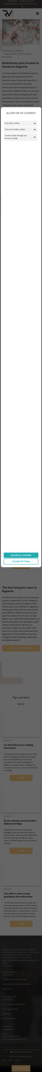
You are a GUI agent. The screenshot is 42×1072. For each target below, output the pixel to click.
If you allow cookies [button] (20, 123)
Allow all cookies (21, 555)
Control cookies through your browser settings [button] (20, 137)
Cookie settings (21, 561)
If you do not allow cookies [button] (20, 129)
